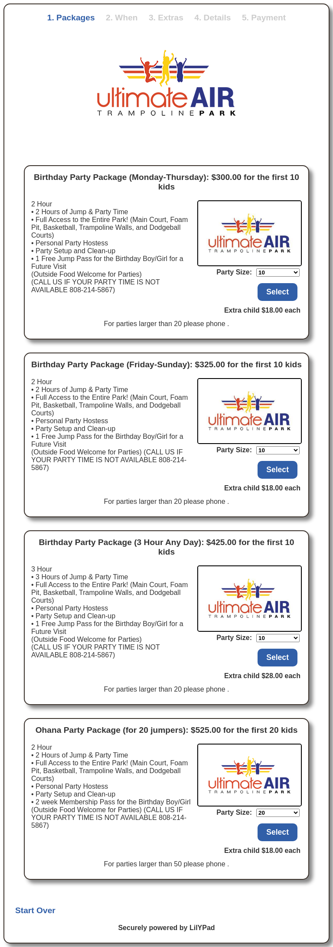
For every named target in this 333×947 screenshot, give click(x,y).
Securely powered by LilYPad (166, 927)
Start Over (35, 910)
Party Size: (234, 272)
